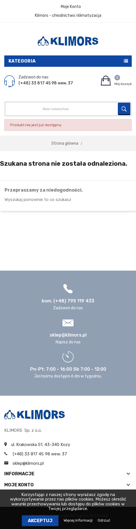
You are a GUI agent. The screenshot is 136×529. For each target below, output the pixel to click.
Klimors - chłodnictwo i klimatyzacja (68, 15)
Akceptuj (40, 520)
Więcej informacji (78, 520)
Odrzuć (104, 520)
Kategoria (22, 61)
